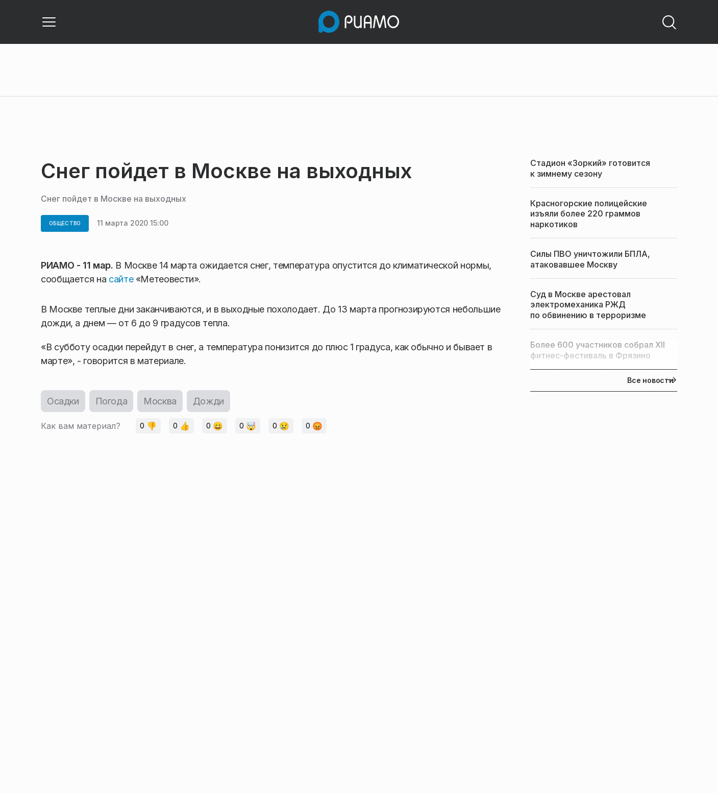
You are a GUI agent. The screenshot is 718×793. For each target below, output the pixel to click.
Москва (160, 401)
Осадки (63, 401)
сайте (122, 279)
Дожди (208, 401)
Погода (111, 401)
